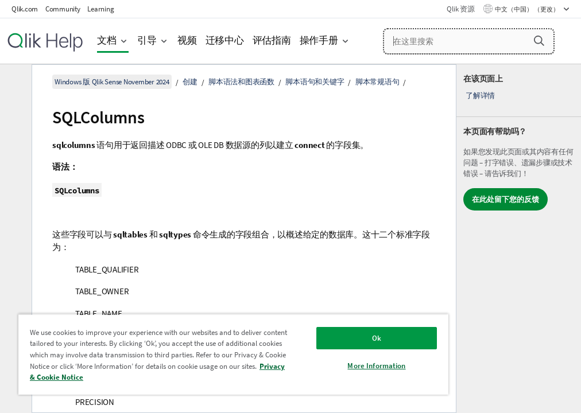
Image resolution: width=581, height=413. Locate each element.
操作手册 (319, 40)
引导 (147, 40)
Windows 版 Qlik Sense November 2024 (112, 82)
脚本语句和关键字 (314, 82)
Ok (376, 338)
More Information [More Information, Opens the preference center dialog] (376, 366)
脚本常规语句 (377, 82)
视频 (187, 40)
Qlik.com (24, 9)
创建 (190, 82)
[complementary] (518, 238)
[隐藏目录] (14, 82)
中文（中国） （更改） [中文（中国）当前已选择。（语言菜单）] (527, 9)
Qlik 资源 (460, 9)
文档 (107, 40)
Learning (100, 9)
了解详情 (480, 95)
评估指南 (272, 40)
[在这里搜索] (469, 41)
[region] (233, 354)
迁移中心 (225, 40)
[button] (539, 40)
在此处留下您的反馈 (505, 199)
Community (62, 9)
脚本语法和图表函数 (241, 82)
